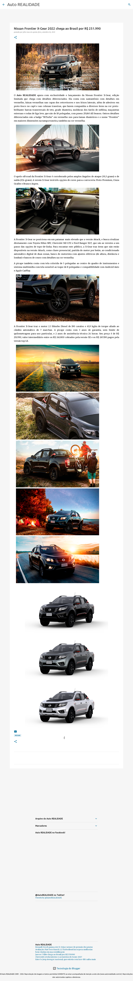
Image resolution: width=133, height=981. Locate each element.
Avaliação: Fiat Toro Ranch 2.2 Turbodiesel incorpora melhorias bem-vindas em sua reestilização (63, 950)
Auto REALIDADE (23, 4)
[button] (15, 37)
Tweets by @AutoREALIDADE (48, 898)
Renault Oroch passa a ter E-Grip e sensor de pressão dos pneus (64, 947)
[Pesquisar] (129, 4)
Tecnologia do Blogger (66, 968)
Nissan (17, 735)
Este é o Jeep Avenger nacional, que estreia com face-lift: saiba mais (65, 959)
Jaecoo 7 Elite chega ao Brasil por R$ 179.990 (55, 954)
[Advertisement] (66, 790)
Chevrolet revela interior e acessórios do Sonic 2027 (58, 957)
